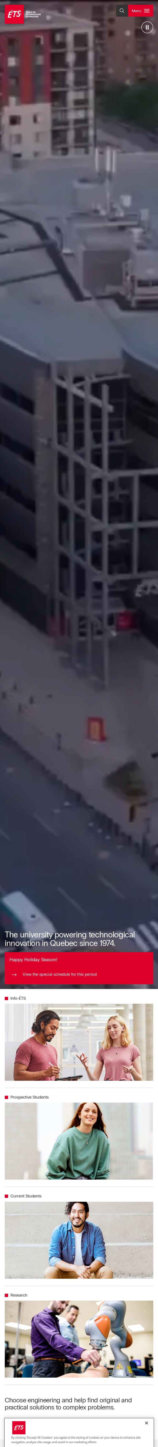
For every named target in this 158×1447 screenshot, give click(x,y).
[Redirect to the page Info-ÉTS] (15, 998)
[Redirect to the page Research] (16, 1295)
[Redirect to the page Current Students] (23, 1196)
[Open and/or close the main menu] (140, 11)
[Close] (146, 1437)
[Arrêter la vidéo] (147, 27)
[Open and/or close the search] (122, 11)
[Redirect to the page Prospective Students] (27, 1097)
